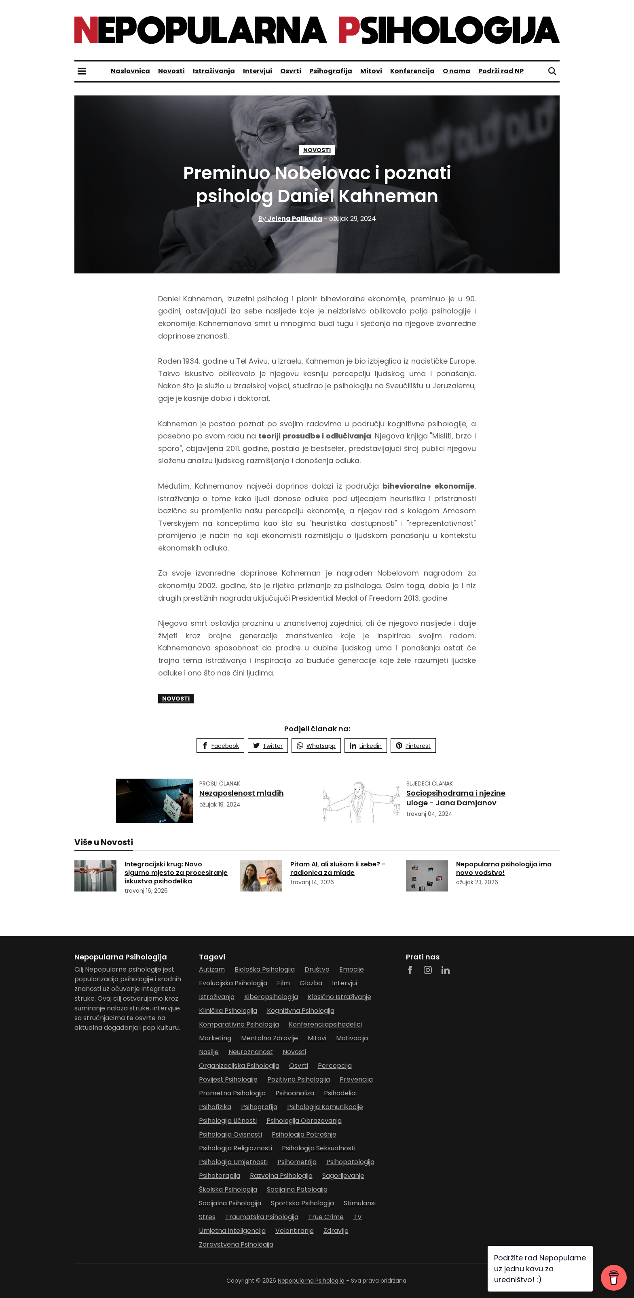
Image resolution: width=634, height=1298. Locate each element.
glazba (311, 983)
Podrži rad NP (501, 71)
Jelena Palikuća (290, 218)
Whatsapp (316, 746)
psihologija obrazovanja (304, 1120)
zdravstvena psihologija (236, 1244)
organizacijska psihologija (239, 1065)
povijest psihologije (228, 1079)
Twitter (268, 746)
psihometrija (297, 1162)
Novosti (171, 71)
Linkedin (366, 746)
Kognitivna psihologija (300, 1010)
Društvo (317, 969)
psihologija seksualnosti (318, 1148)
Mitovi (371, 71)
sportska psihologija (302, 1203)
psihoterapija (219, 1175)
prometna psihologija (232, 1093)
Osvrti (290, 71)
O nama (456, 71)
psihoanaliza (294, 1093)
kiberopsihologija (271, 997)
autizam (212, 969)
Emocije (351, 969)
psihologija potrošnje (304, 1134)
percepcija (335, 1065)
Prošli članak (219, 783)
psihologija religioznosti (235, 1148)
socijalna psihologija (230, 1203)
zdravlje (336, 1230)
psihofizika (215, 1107)
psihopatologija (350, 1162)
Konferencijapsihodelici (325, 1024)
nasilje (209, 1052)
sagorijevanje (343, 1175)
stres (207, 1217)
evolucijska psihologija (233, 983)
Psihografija (330, 71)
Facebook (220, 746)
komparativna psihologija (239, 1024)
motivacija (352, 1038)
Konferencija (412, 71)
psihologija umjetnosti (233, 1162)
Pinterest (413, 746)
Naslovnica (130, 71)
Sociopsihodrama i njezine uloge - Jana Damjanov (455, 797)
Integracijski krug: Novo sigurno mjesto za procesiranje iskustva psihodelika (176, 873)
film (283, 983)
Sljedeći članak (429, 783)
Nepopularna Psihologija (311, 1281)
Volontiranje (294, 1230)
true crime (326, 1217)
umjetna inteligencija (232, 1230)
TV (357, 1217)
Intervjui (257, 71)
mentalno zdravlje (269, 1038)
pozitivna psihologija (298, 1079)
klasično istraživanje (339, 997)
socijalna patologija (297, 1189)
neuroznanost (250, 1052)
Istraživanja (214, 71)
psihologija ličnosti (228, 1120)
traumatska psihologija (261, 1217)
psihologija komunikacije (325, 1107)
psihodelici (340, 1093)
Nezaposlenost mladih (241, 793)
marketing (215, 1038)
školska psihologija (228, 1189)
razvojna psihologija (281, 1175)
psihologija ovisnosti (230, 1134)
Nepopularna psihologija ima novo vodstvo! (504, 868)
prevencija (356, 1079)
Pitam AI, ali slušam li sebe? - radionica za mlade (337, 868)
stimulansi (360, 1203)
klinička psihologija (228, 1010)
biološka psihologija (265, 969)
